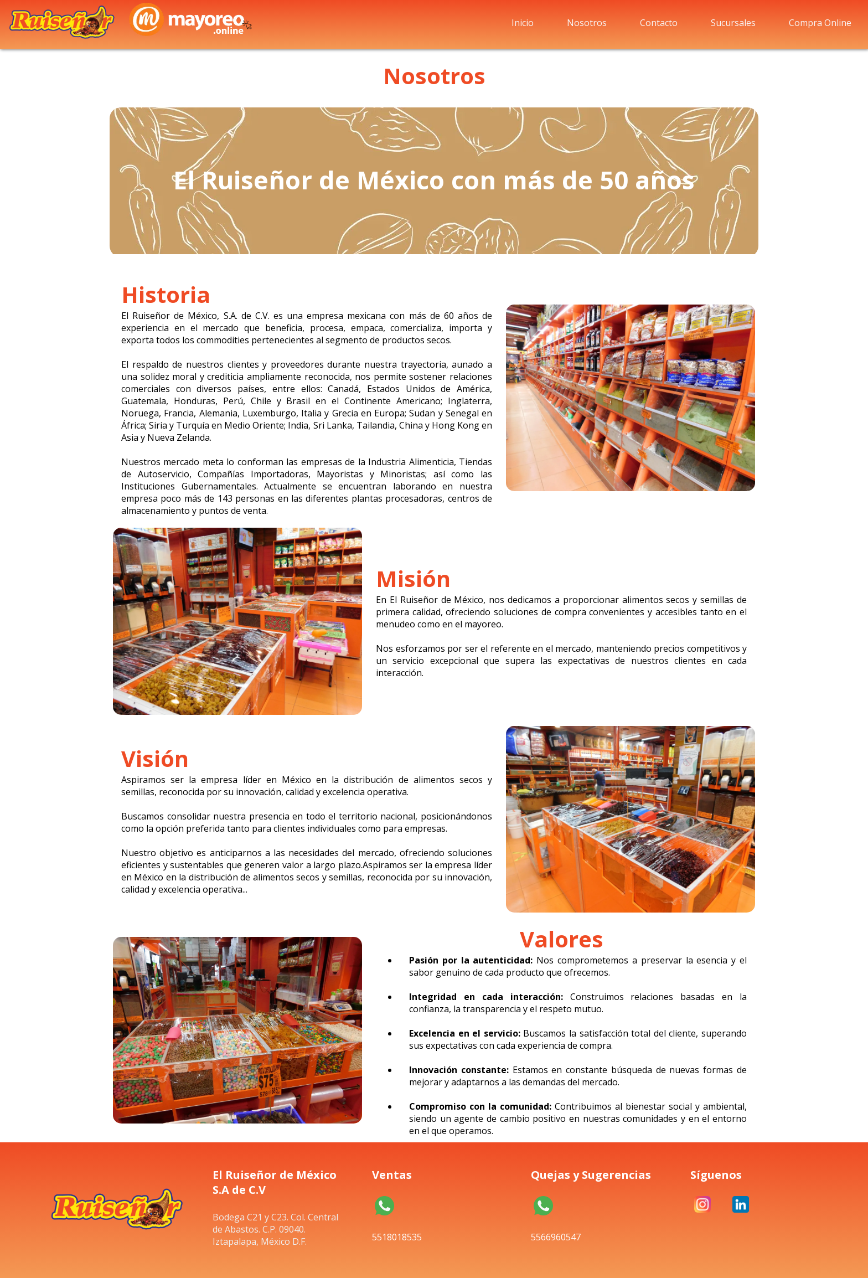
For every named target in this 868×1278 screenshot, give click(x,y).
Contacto (659, 23)
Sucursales (733, 23)
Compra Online (820, 23)
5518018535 (384, 1208)
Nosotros (587, 23)
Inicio (523, 23)
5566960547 (543, 1208)
